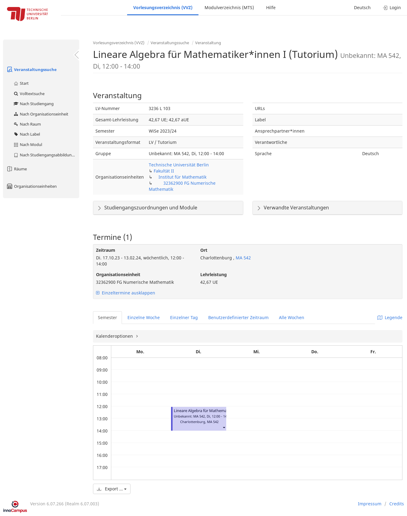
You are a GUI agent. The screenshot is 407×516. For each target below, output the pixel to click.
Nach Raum (27, 124)
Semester (107, 317)
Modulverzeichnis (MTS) (229, 7)
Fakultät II (164, 171)
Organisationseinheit (118, 274)
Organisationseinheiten (31, 186)
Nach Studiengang (33, 103)
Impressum (369, 504)
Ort (203, 250)
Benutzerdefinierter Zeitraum (238, 317)
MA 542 (242, 258)
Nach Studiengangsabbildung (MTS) (46, 155)
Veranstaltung (208, 42)
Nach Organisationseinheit (40, 114)
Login (392, 7)
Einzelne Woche (143, 317)
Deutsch (362, 7)
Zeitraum (105, 250)
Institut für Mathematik (182, 177)
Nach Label (26, 134)
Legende (389, 317)
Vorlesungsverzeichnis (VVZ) (162, 7)
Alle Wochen (291, 317)
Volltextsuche (29, 93)
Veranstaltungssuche (31, 69)
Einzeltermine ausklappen (125, 293)
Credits (396, 504)
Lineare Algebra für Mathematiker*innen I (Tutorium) (222, 410)
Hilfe (271, 7)
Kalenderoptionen (115, 336)
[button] (223, 427)
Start (21, 83)
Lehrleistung (213, 274)
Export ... (112, 489)
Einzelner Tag (184, 317)
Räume (16, 169)
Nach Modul (27, 144)
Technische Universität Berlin (179, 165)
